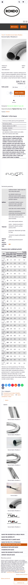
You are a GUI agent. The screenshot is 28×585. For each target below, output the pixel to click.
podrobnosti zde (21, 571)
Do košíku (19, 93)
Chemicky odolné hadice (8, 555)
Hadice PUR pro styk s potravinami (11, 542)
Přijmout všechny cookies (20, 579)
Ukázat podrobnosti (5, 578)
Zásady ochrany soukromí (21, 574)
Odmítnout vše (20, 582)
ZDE (10, 244)
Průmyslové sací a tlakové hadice (10, 539)
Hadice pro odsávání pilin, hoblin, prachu (12, 534)
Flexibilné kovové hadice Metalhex (11, 393)
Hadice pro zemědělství (7, 537)
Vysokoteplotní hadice (8, 395)
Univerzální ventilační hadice (9, 547)
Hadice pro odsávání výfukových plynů (12, 552)
